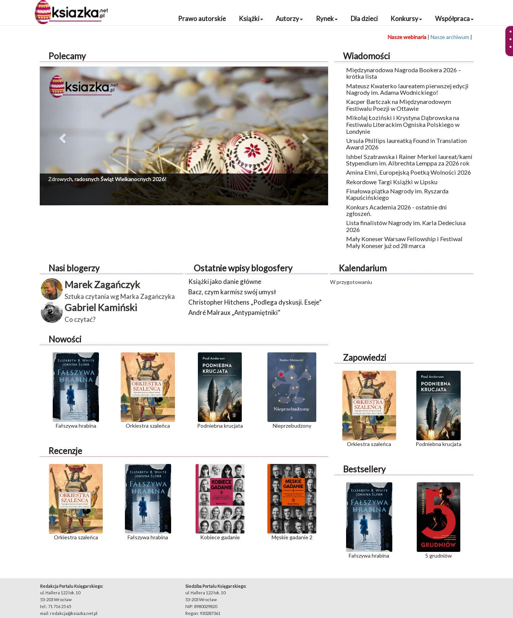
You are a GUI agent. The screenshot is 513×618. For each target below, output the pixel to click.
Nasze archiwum (449, 37)
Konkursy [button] (406, 19)
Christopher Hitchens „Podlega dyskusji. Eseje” (255, 302)
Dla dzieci (364, 19)
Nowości (65, 339)
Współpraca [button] (454, 19)
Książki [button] (251, 19)
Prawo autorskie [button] (202, 19)
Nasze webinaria (407, 37)
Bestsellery (364, 469)
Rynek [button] (327, 19)
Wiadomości (366, 56)
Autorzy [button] (289, 19)
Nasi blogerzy (74, 268)
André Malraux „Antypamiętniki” (234, 312)
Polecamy (67, 56)
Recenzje (65, 451)
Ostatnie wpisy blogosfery (243, 268)
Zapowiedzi (364, 357)
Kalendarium (363, 268)
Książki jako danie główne (224, 281)
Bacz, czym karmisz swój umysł (232, 292)
